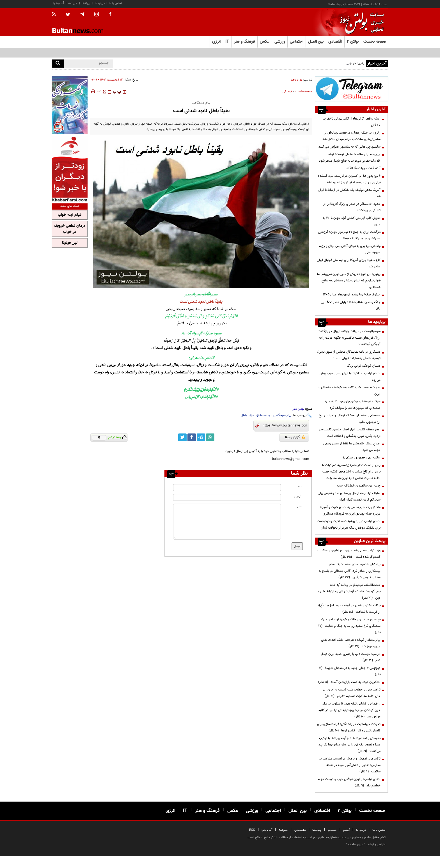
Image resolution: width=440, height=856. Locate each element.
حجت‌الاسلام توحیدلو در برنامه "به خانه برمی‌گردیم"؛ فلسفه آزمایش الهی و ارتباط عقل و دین (349, 591)
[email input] (227, 497)
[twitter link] (182, 437)
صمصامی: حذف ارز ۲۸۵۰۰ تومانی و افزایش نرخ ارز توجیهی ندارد (350, 418)
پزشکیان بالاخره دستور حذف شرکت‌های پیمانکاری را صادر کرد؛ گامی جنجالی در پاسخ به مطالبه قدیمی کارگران (350, 571)
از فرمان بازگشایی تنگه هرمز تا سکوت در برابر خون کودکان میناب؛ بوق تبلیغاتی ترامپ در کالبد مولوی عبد (349, 710)
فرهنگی (287, 91)
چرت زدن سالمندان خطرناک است (359, 485)
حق (251, 415)
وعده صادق (263, 415)
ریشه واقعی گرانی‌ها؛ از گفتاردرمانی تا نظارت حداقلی (352, 122)
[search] (58, 63)
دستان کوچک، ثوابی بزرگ (364, 365)
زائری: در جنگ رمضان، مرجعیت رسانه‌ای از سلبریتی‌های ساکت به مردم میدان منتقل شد (351, 136)
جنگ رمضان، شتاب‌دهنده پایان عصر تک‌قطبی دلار (351, 305)
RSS (252, 830)
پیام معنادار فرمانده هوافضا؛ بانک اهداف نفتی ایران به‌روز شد (351, 643)
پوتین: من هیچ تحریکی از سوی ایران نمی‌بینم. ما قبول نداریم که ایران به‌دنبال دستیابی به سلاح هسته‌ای (349, 281)
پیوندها (86, 3)
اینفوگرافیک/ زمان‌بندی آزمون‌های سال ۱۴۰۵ (352, 294)
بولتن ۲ (353, 41)
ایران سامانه (355, 844)
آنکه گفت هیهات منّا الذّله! (363, 168)
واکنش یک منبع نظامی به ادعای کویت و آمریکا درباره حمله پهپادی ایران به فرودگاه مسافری (350, 510)
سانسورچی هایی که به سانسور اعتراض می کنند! (349, 146)
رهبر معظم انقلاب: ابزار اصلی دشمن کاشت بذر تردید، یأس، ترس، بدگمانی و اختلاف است (350, 433)
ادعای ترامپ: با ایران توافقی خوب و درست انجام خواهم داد (349, 782)
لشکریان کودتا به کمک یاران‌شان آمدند (349, 682)
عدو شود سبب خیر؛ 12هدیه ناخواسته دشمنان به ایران (349, 390)
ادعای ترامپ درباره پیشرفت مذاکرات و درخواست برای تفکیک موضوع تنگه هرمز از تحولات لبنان (349, 524)
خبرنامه (72, 3)
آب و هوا (58, 3)
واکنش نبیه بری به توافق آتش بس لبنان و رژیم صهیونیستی (350, 249)
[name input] (227, 487)
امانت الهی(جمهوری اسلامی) (362, 457)
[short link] (284, 425)
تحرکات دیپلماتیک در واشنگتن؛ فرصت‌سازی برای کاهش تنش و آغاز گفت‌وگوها (349, 727)
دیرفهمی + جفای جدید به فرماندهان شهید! (350, 671)
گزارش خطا (295, 437)
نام (299, 486)
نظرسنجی (300, 830)
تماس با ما (115, 3)
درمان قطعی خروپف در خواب (69, 229)
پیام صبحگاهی (282, 415)
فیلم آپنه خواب (69, 215)
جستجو (332, 830)
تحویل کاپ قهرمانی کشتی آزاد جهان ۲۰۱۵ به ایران (352, 221)
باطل (244, 415)
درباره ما (100, 3)
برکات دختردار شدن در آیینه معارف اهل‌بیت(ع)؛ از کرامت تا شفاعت (349, 608)
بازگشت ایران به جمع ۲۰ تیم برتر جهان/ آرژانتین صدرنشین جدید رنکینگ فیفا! (349, 235)
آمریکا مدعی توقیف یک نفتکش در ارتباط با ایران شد (349, 193)
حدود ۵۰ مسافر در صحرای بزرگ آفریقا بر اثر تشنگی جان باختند (352, 207)
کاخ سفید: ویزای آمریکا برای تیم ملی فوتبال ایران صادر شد (349, 263)
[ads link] (351, 89)
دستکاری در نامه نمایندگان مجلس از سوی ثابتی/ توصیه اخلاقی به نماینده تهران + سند (349, 355)
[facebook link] (191, 437)
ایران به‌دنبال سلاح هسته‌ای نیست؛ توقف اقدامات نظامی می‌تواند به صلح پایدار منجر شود (350, 157)
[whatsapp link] (210, 437)
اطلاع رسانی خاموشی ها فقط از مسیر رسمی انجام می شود (352, 447)
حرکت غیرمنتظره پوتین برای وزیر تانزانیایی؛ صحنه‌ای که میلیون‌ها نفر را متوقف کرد (353, 404)
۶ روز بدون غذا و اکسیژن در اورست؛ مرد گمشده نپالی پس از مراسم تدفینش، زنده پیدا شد (349, 179)
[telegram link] (201, 437)
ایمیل (297, 496)
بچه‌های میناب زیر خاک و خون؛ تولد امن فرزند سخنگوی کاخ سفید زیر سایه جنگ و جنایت (349, 626)
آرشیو (346, 830)
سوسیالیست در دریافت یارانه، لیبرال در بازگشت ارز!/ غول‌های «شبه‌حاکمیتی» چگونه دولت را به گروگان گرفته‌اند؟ (349, 338)
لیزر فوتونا (69, 243)
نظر (299, 506)
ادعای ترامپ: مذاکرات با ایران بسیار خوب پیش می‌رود (350, 376)
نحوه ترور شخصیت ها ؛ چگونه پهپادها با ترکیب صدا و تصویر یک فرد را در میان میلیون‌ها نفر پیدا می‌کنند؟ (349, 745)
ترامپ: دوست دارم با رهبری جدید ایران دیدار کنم (351, 657)
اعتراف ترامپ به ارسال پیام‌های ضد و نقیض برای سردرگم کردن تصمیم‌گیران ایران (349, 496)
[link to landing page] (360, 22)
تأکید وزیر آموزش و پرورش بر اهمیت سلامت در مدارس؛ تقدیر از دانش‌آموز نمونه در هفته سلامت (350, 765)
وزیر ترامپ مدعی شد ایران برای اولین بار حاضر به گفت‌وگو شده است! (349, 553)
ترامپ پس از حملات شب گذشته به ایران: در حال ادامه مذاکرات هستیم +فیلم (351, 693)
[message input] (227, 522)
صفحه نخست (374, 41)
